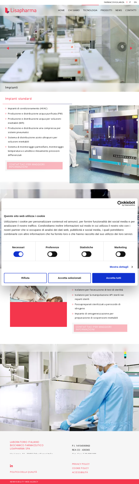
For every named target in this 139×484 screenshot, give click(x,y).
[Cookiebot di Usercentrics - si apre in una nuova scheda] (120, 203)
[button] (8, 48)
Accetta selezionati (69, 277)
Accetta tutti (113, 277)
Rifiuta (25, 277)
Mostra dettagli (119, 266)
